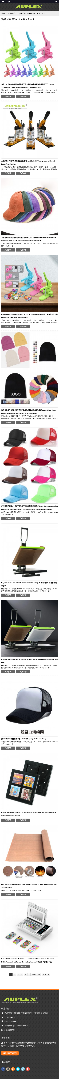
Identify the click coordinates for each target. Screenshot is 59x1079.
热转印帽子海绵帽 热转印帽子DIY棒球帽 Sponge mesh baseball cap (23, 739)
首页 (3, 13)
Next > (34, 974)
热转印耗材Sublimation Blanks (32, 13)
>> (39, 974)
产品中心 (11, 13)
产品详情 (23, 96)
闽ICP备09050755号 (9, 1030)
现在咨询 (12, 1053)
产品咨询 (8, 96)
